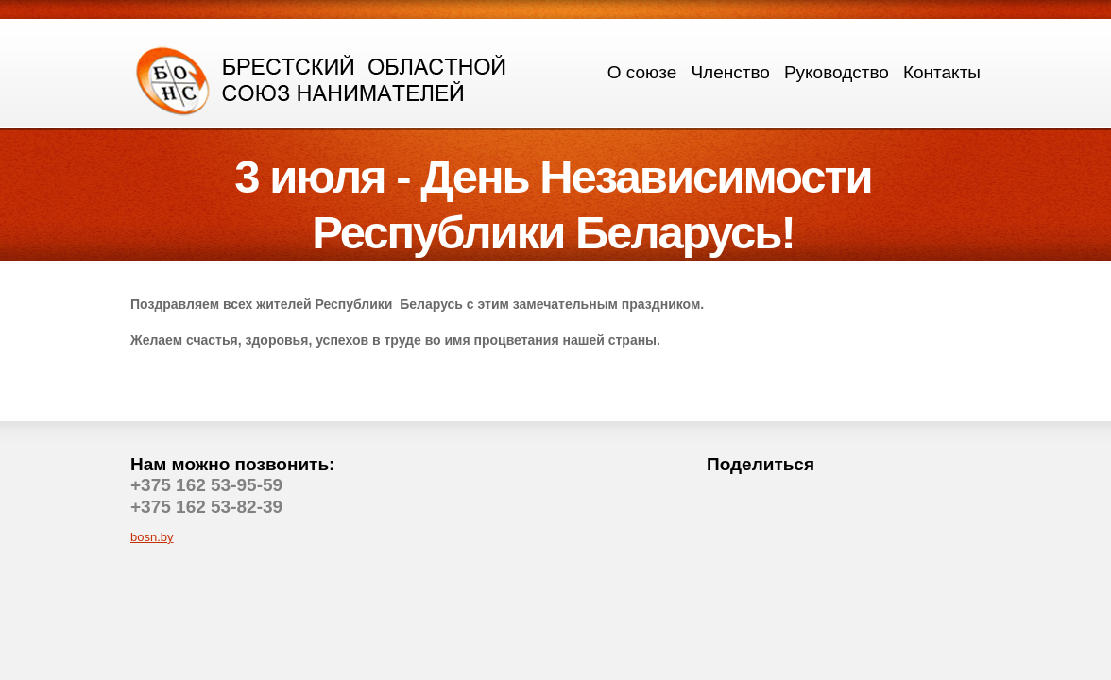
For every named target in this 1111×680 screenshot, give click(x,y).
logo (322, 79)
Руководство (836, 72)
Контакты (942, 72)
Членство (730, 72)
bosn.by (152, 537)
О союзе (642, 72)
